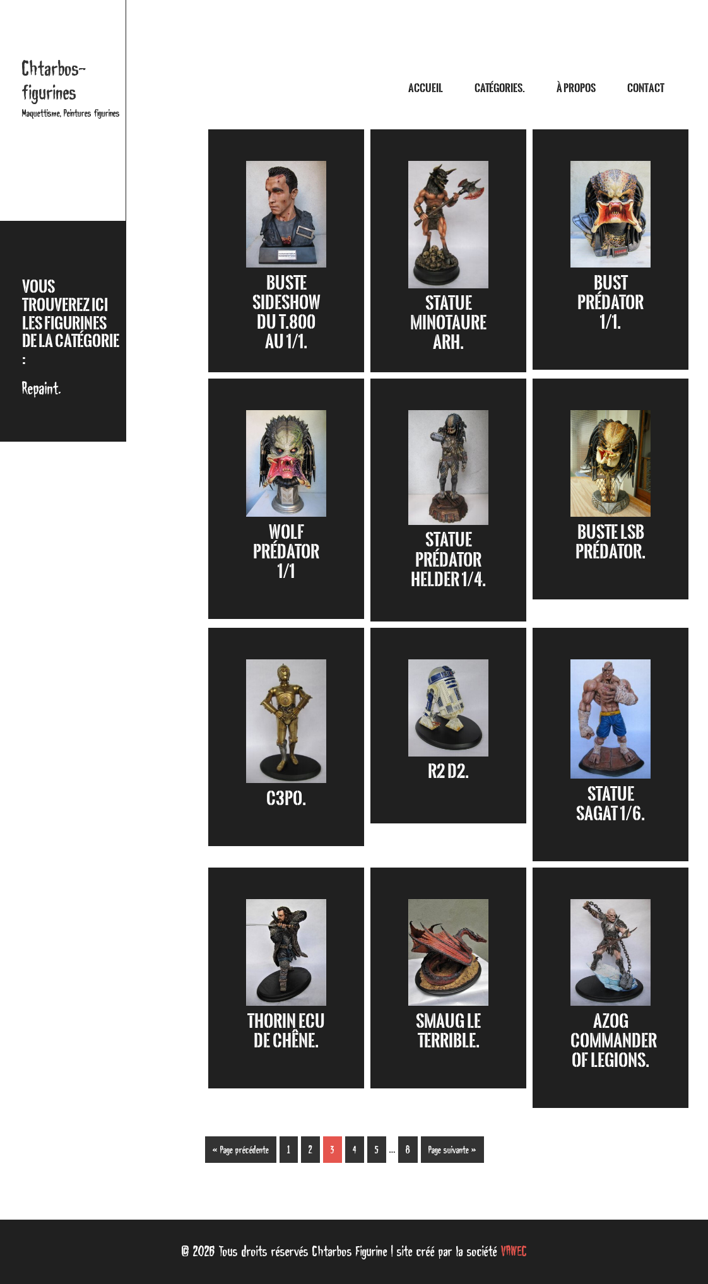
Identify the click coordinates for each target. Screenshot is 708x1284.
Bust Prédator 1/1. (610, 302)
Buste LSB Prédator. (610, 541)
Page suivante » (452, 1149)
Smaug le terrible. (448, 1030)
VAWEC (514, 1251)
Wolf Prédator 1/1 (286, 551)
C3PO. (286, 798)
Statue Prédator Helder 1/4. (448, 559)
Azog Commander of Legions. (613, 1040)
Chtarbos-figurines (54, 80)
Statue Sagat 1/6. (610, 803)
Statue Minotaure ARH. (448, 322)
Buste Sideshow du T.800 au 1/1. (286, 312)
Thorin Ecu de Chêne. (286, 1030)
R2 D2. (448, 771)
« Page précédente (241, 1149)
